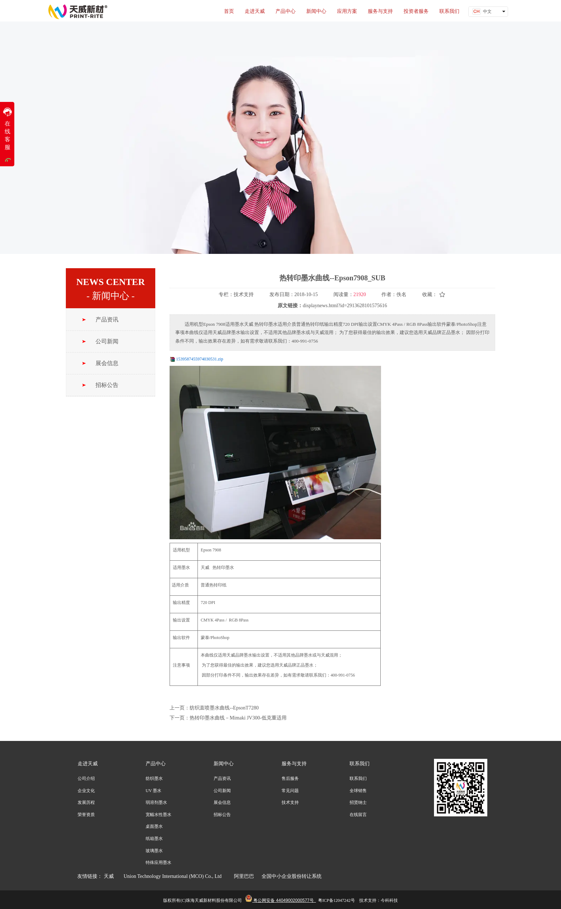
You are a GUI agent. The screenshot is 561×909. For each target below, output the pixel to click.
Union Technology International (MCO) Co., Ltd (175, 876)
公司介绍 (86, 778)
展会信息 (222, 802)
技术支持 (290, 802)
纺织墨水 (154, 778)
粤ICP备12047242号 (336, 900)
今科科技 (389, 900)
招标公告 (222, 814)
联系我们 (360, 763)
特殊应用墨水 (158, 862)
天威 (109, 876)
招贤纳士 (358, 802)
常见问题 (290, 790)
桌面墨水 (154, 826)
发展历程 (86, 802)
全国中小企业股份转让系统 (292, 876)
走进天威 (88, 763)
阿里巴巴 (243, 876)
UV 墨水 (153, 790)
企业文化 (86, 790)
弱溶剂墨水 (156, 802)
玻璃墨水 (154, 850)
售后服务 (290, 778)
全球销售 (358, 790)
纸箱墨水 (154, 838)
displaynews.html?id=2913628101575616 (345, 305)
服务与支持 (294, 763)
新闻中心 (224, 763)
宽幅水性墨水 (158, 814)
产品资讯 (222, 778)
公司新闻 (222, 790)
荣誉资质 (86, 814)
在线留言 (358, 814)
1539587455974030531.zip (199, 359)
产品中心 (156, 763)
